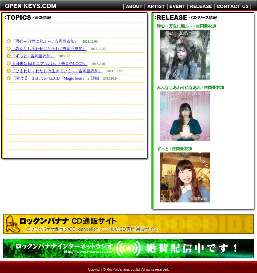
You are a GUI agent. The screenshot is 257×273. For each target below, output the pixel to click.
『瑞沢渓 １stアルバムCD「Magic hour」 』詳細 (55, 78)
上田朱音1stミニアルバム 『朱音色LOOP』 (49, 63)
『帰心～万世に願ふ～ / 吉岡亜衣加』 (44, 41)
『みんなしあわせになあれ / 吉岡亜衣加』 (48, 48)
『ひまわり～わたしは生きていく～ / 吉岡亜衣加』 (56, 71)
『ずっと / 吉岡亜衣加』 (32, 56)
